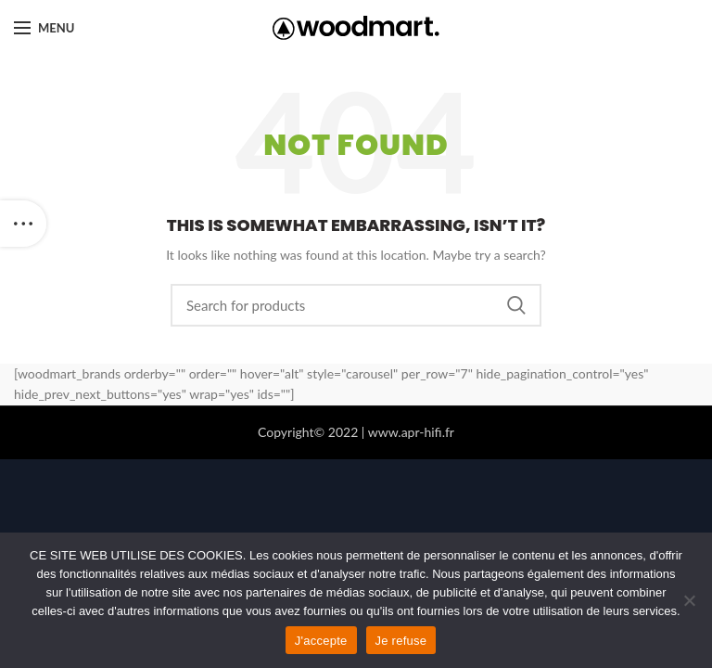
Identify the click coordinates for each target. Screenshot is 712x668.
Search (516, 305)
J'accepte (321, 641)
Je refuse (401, 641)
